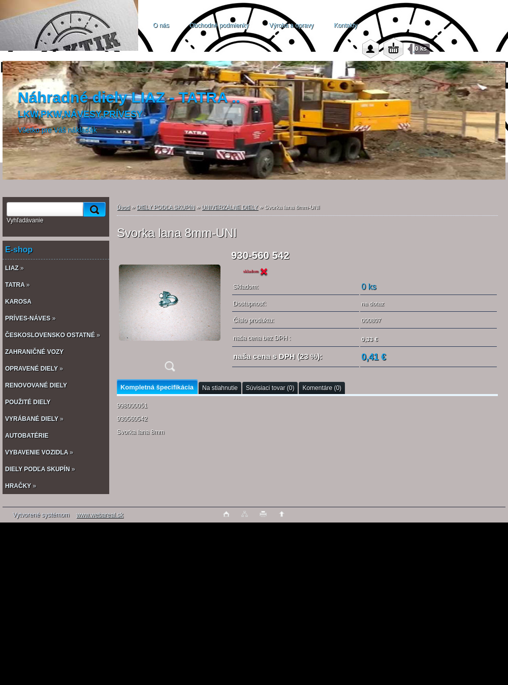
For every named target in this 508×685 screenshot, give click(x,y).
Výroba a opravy (291, 25)
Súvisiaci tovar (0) (270, 388)
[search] (93, 209)
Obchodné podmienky (219, 25)
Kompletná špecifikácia (157, 387)
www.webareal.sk (99, 514)
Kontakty (346, 25)
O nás (161, 25)
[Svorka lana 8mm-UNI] (170, 314)
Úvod (123, 207)
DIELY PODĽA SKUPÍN (166, 207)
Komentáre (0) (321, 388)
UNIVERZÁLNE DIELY (230, 207)
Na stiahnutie (220, 388)
